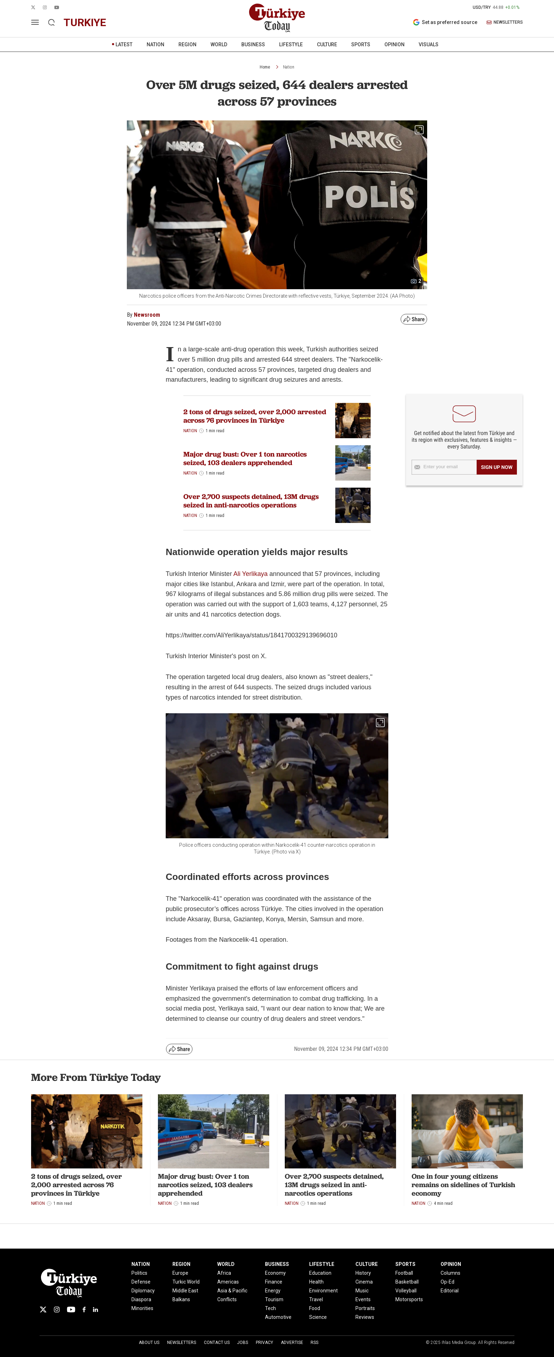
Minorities (142, 1308)
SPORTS (360, 44)
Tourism (274, 1299)
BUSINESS (253, 44)
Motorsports (409, 1299)
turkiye (85, 22)
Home (265, 67)
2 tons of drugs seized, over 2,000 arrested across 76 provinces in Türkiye (254, 415)
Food (314, 1308)
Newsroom (147, 314)
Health (316, 1282)
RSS (314, 1342)
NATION (155, 44)
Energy (273, 1290)
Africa (224, 1273)
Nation (288, 67)
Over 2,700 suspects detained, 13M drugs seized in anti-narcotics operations (251, 500)
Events (363, 1299)
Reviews (364, 1317)
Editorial (450, 1290)
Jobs (242, 1342)
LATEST (124, 44)
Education (320, 1273)
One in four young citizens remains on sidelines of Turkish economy (463, 1184)
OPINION (394, 44)
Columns (450, 1273)
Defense (141, 1282)
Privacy (264, 1342)
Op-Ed (447, 1282)
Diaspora (141, 1299)
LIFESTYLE (291, 44)
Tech (270, 1308)
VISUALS (428, 44)
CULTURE (327, 44)
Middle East (185, 1290)
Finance (273, 1282)
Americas (228, 1282)
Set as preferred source (445, 22)
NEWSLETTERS (505, 22)
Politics (139, 1273)
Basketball (407, 1282)
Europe (180, 1273)
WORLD (219, 44)
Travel (316, 1299)
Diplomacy (143, 1290)
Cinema (364, 1282)
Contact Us (217, 1342)
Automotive (278, 1317)
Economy (275, 1273)
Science (318, 1317)
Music (362, 1290)
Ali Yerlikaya (250, 573)
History (363, 1273)
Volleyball (406, 1290)
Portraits (365, 1308)
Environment (323, 1290)
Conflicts (227, 1299)
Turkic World (186, 1282)
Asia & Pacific (232, 1290)
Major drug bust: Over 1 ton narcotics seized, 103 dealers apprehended (245, 458)
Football (404, 1273)
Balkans (181, 1299)
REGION (187, 44)
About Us (149, 1342)
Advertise (292, 1342)
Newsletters (181, 1342)
